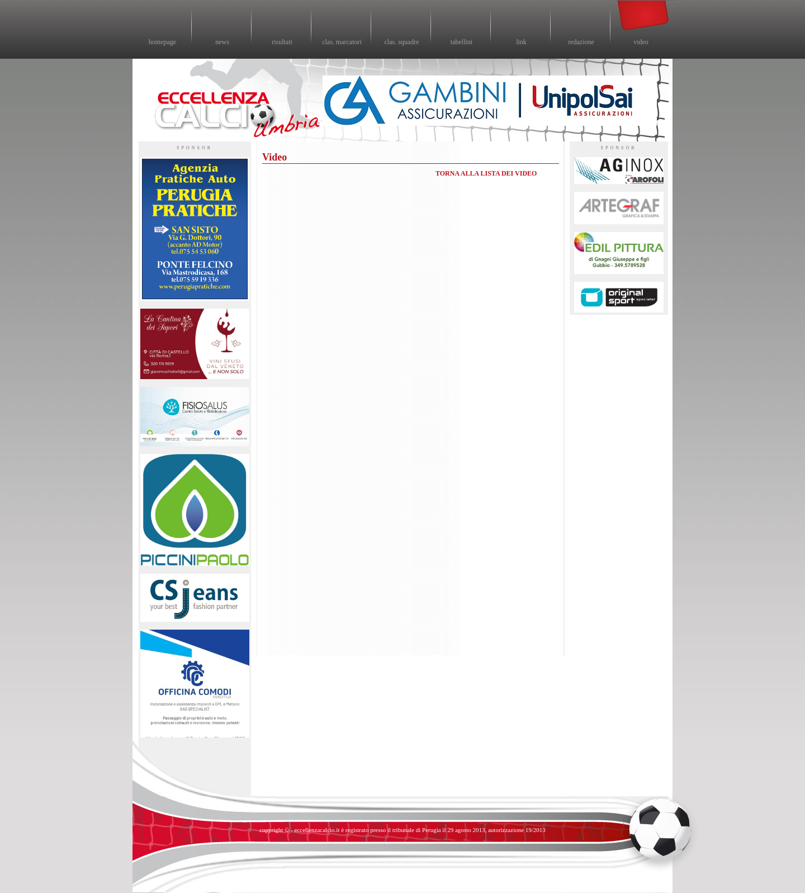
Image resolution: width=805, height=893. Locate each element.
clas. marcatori (342, 42)
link (521, 42)
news (222, 42)
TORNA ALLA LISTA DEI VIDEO (486, 173)
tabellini (461, 42)
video (640, 42)
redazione (581, 42)
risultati (282, 42)
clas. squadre (402, 42)
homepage (162, 42)
